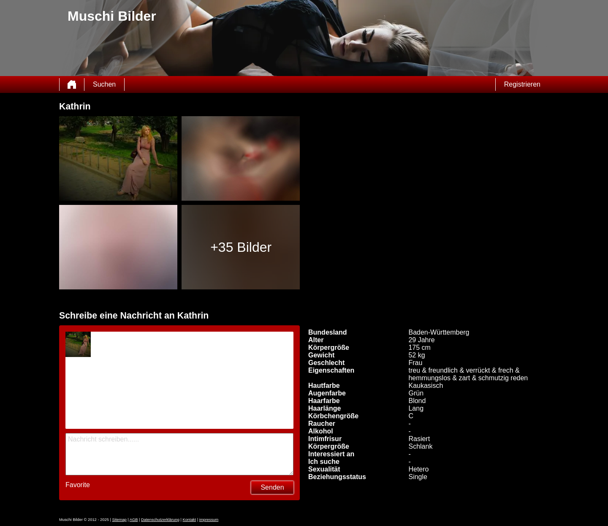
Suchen (104, 84)
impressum (209, 520)
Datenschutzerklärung (160, 520)
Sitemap (119, 520)
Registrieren (522, 84)
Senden (272, 487)
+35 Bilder (240, 247)
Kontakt (189, 520)
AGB (134, 520)
